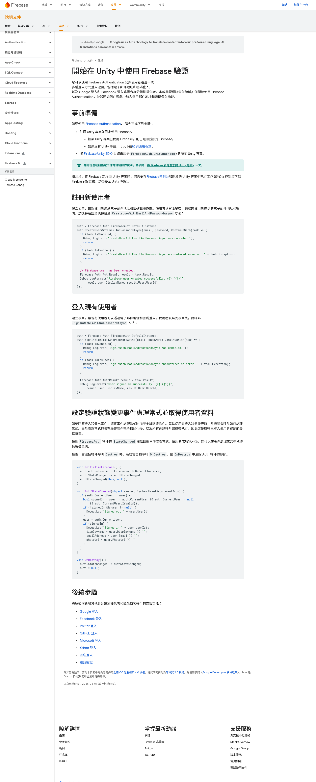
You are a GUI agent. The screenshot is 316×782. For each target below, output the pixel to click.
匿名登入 (86, 655)
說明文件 (13, 17)
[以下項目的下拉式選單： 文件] (121, 5)
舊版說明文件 (238, 768)
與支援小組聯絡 (240, 735)
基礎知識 (23, 26)
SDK (98, 154)
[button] (24, 32)
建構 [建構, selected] (61, 26)
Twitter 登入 (88, 626)
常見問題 (236, 761)
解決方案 (85, 5)
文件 (90, 60)
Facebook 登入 (91, 619)
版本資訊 (236, 755)
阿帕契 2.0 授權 (175, 672)
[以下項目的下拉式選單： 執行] (71, 5)
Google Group (239, 748)
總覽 (7, 26)
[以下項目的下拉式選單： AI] (50, 26)
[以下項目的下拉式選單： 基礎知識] (34, 26)
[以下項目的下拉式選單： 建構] (52, 5)
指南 (62, 735)
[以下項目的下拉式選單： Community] (150, 5)
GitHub (63, 761)
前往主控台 (301, 5)
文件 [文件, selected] (113, 5)
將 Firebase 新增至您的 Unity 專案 (170, 165)
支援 (161, 5)
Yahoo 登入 (88, 648)
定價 (101, 5)
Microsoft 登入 (90, 641)
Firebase (77, 60)
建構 (44, 5)
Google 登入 (89, 612)
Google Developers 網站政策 (220, 672)
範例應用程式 (142, 147)
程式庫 (63, 755)
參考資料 (102, 26)
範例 (118, 26)
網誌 (284, 5)
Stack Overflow (240, 742)
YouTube (150, 755)
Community (138, 5)
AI (43, 26)
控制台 (158, 177)
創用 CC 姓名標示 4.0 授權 (129, 672)
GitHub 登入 (89, 633)
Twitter (149, 748)
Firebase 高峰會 (154, 742)
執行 (63, 5)
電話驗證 (86, 662)
